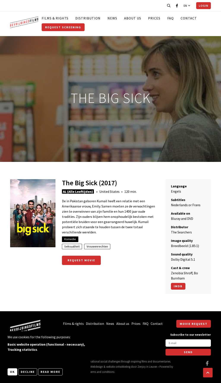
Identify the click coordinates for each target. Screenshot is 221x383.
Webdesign (96, 366)
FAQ (170, 18)
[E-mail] (188, 343)
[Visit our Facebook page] (177, 5)
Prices (154, 18)
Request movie (81, 260)
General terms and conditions (97, 371)
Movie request (193, 324)
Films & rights (55, 18)
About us (132, 18)
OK (12, 372)
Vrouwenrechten (97, 246)
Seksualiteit (72, 246)
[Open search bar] (168, 5)
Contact (189, 18)
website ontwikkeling (118, 366)
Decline (28, 372)
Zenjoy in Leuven (147, 366)
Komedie (70, 239)
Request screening (63, 27)
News (112, 18)
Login (203, 6)
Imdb (178, 286)
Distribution (88, 18)
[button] (208, 372)
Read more (50, 372)
